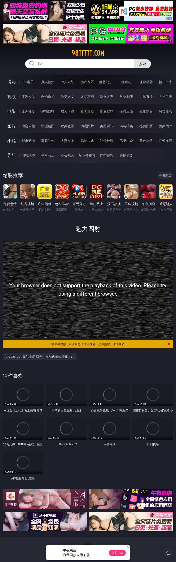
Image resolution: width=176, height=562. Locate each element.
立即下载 (117, 553)
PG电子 (28, 82)
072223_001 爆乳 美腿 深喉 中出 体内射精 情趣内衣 (40, 357)
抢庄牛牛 (165, 82)
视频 (11, 96)
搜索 (142, 64)
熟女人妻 (106, 96)
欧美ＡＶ (67, 96)
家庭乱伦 (47, 140)
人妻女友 (67, 140)
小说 (11, 140)
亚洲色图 (47, 126)
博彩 (11, 82)
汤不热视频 (87, 155)
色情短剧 (126, 155)
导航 (11, 155)
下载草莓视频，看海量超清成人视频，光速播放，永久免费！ (109, 344)
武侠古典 (87, 140)
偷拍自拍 (47, 111)
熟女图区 (146, 126)
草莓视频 (67, 155)
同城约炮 (28, 155)
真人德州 (47, 82)
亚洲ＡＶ (28, 96)
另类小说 (126, 140)
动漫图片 (87, 126)
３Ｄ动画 (87, 96)
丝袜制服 (126, 96)
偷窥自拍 (28, 126)
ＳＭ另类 (165, 96)
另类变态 (165, 111)
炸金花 (126, 82)
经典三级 (126, 111)
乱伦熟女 (146, 111)
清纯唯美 (126, 126)
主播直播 (146, 96)
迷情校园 (106, 140)
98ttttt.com (87, 53)
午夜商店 (47, 155)
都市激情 (28, 140)
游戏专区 (87, 82)
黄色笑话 (146, 140)
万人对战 (67, 82)
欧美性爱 (87, 111)
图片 (11, 126)
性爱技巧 (165, 140)
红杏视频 (106, 155)
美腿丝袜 (106, 126)
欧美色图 (67, 126)
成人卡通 (67, 111)
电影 (11, 111)
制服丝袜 (106, 111)
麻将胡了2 (106, 82)
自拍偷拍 (47, 96)
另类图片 (165, 126)
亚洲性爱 (28, 111)
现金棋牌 (146, 82)
